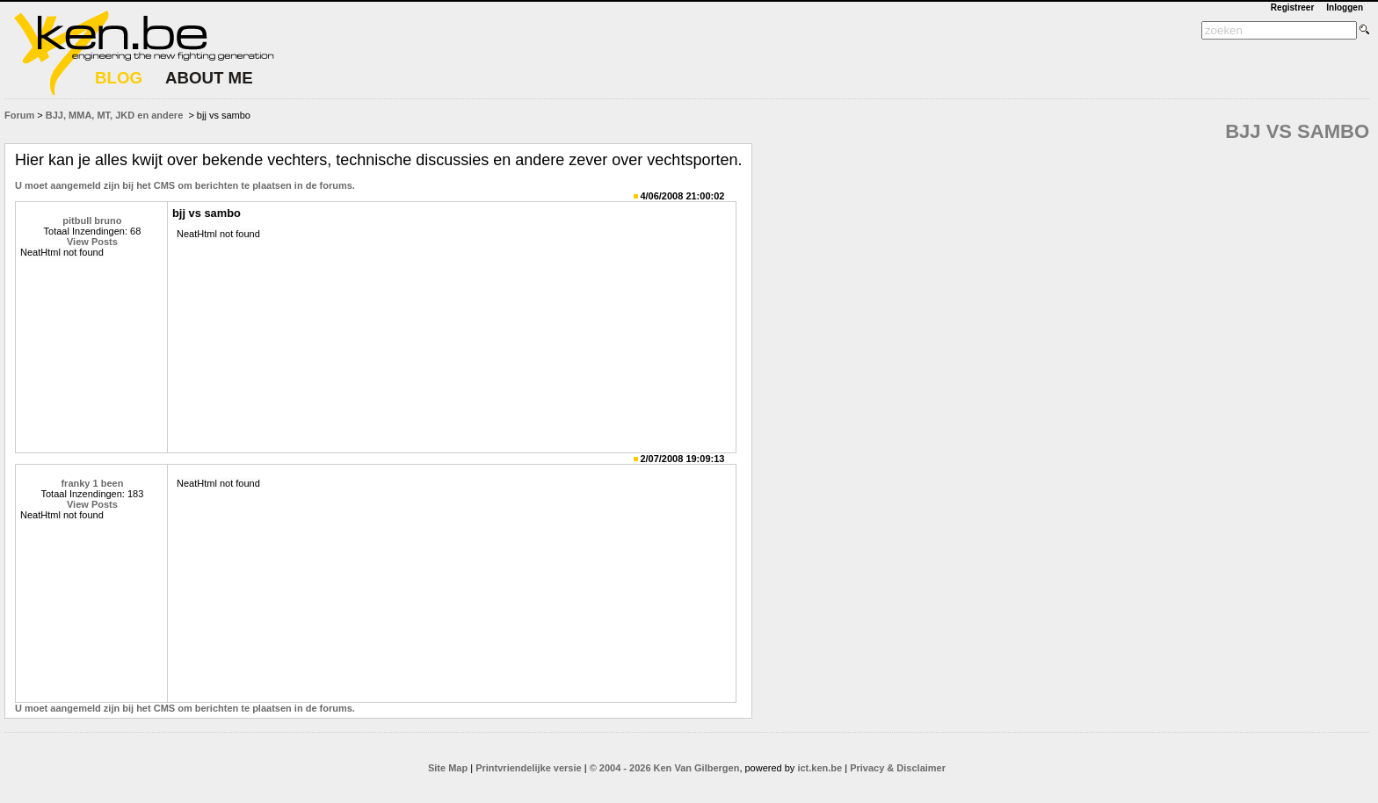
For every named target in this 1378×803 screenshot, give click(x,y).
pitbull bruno (91, 220)
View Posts (92, 241)
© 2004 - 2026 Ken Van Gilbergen (665, 768)
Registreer (1292, 7)
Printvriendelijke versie (528, 768)
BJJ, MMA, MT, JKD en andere (114, 115)
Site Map (448, 768)
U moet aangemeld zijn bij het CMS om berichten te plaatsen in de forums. (185, 185)
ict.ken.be (819, 768)
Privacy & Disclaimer (898, 768)
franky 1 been (92, 483)
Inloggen (1344, 7)
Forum (19, 115)
